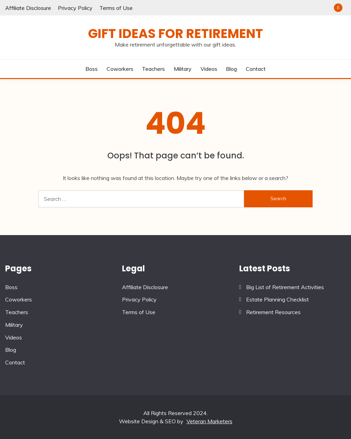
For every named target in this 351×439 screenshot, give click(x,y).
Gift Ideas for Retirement (175, 33)
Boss (91, 68)
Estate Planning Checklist (277, 299)
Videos (209, 68)
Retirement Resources (273, 312)
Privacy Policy (75, 7)
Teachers (153, 68)
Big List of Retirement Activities (285, 287)
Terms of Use (116, 7)
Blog (231, 68)
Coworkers (120, 68)
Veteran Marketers (209, 421)
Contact (256, 68)
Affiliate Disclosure (28, 7)
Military (183, 68)
